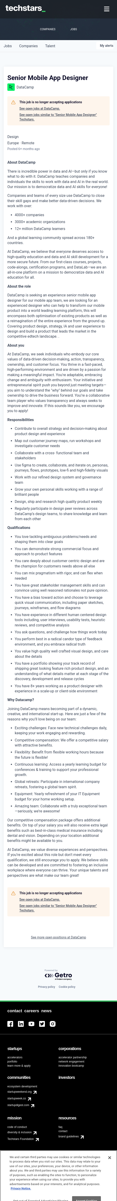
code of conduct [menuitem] (17, 1127)
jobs (8, 46)
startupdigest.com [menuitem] (18, 1105)
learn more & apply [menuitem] (19, 1065)
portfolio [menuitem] (12, 1061)
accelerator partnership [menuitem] (72, 1057)
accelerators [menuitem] (14, 1057)
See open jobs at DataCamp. (39, 108)
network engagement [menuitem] (71, 1061)
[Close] (110, 1163)
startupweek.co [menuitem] (16, 1098)
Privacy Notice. (21, 1193)
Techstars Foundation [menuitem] (20, 1139)
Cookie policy (67, 987)
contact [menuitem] (62, 1131)
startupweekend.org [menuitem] (19, 1091)
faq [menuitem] (60, 1127)
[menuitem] (107, 9)
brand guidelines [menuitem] (68, 1136)
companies (28, 46)
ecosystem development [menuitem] (22, 1086)
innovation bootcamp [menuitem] (71, 1065)
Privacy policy (46, 987)
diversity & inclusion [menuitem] (19, 1132)
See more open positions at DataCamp (58, 937)
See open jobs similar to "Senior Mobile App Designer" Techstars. (58, 117)
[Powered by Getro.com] (58, 975)
